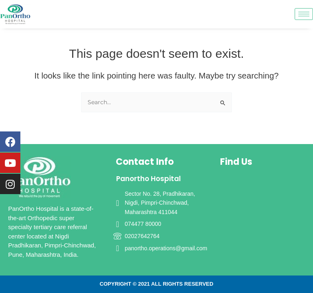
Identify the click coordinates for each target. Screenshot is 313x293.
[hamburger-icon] (304, 14)
